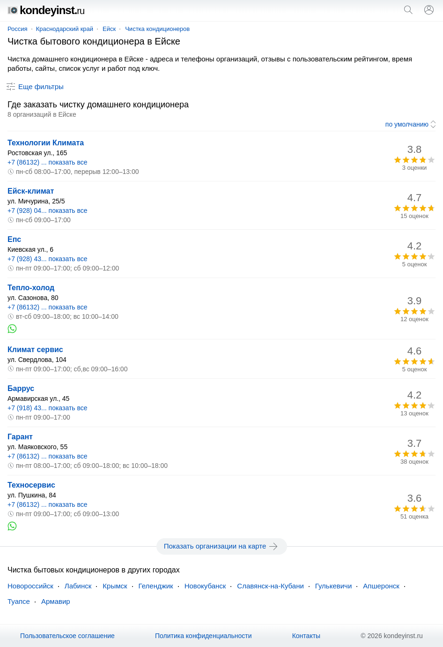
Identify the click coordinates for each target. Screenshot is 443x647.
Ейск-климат (30, 191)
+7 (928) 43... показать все (47, 259)
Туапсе (18, 601)
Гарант (20, 437)
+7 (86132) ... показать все (47, 162)
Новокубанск (205, 586)
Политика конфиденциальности (203, 635)
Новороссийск (30, 586)
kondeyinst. (45, 10)
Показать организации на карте (222, 546)
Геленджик (156, 586)
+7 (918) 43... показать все (47, 408)
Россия (17, 28)
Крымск (115, 586)
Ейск (109, 28)
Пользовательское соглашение (67, 635)
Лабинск (78, 586)
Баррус (20, 388)
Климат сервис (35, 350)
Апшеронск (381, 586)
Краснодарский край (64, 28)
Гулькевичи (333, 586)
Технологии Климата (45, 143)
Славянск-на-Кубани (270, 586)
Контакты (306, 635)
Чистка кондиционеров (157, 28)
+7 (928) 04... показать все (47, 210)
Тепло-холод (30, 288)
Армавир (55, 601)
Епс (14, 239)
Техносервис (31, 485)
